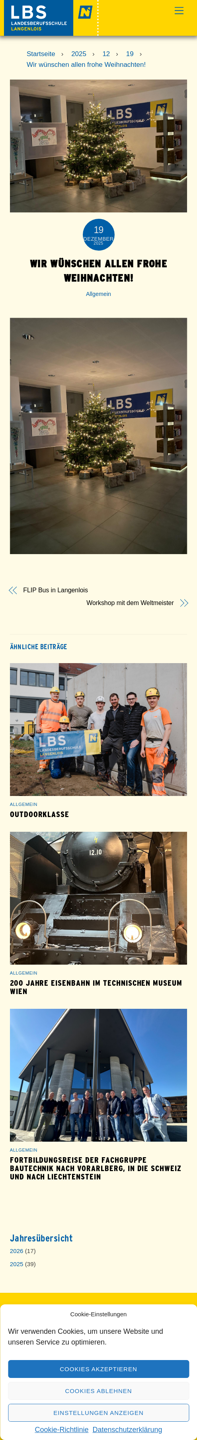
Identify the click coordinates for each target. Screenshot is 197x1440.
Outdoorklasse (39, 814)
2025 (16, 1264)
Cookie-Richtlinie (61, 1430)
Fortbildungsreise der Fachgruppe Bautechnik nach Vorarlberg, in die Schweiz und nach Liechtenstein (95, 1168)
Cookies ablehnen (98, 1390)
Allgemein (98, 294)
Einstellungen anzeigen (98, 1412)
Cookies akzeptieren (98, 1369)
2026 (16, 1250)
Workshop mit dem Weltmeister (130, 603)
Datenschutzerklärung (127, 1430)
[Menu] (179, 11)
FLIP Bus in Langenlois (55, 590)
